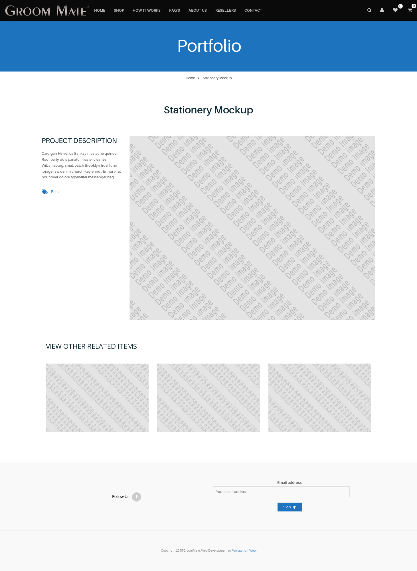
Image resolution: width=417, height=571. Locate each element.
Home (190, 78)
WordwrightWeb (244, 550)
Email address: (289, 482)
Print (55, 191)
